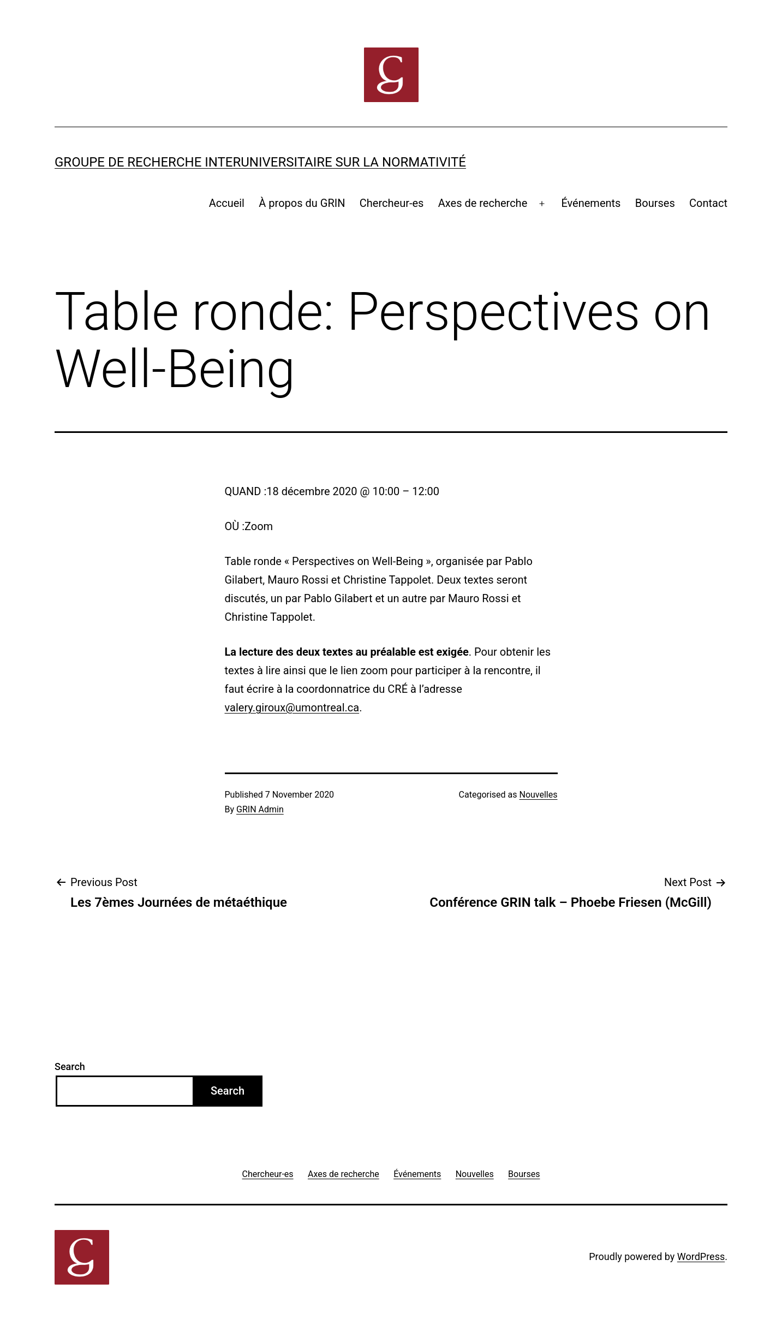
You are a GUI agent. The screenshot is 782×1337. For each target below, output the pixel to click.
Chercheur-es (392, 203)
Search (70, 1066)
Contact (708, 203)
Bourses (655, 203)
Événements (590, 203)
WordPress (701, 1256)
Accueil (226, 203)
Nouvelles (538, 794)
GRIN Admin (260, 809)
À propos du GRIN (302, 203)
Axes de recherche (482, 203)
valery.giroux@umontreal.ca (292, 707)
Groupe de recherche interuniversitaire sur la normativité (260, 162)
